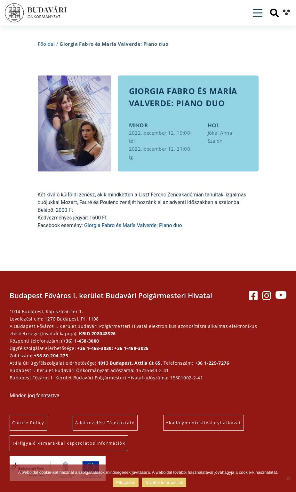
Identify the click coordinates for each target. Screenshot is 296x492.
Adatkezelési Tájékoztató (105, 422)
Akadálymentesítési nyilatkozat (203, 422)
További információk (164, 482)
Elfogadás (125, 482)
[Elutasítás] (288, 478)
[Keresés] (274, 13)
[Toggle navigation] (257, 13)
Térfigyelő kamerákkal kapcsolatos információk (68, 443)
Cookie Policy (28, 422)
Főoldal (46, 44)
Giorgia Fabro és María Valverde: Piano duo (133, 225)
